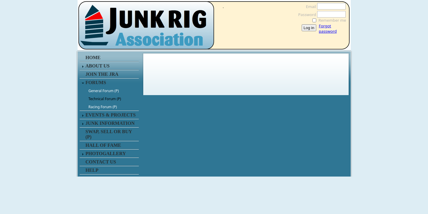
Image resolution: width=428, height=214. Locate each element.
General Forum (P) (104, 90)
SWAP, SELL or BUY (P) (109, 134)
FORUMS (96, 82)
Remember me (332, 20)
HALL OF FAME (103, 145)
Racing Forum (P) (103, 106)
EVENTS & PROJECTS (111, 114)
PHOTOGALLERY (106, 153)
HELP (92, 170)
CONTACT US (101, 161)
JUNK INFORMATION (110, 123)
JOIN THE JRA (102, 74)
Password (305, 14)
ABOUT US (98, 65)
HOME (93, 57)
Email (309, 6)
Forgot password (328, 28)
